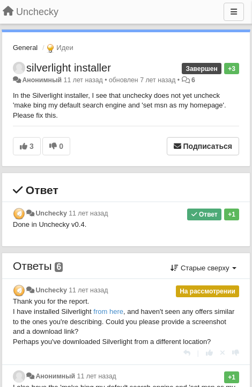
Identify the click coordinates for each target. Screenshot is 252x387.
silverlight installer (68, 68)
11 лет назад (88, 213)
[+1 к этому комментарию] (209, 353)
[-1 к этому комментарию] (235, 353)
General (25, 48)
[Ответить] (186, 353)
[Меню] (234, 12)
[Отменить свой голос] (222, 353)
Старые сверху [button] (203, 268)
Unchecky (50, 213)
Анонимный (42, 80)
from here (108, 311)
